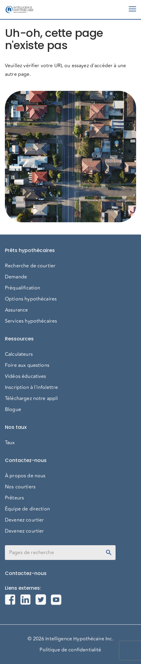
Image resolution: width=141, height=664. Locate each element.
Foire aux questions (27, 365)
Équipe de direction (27, 509)
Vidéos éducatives (25, 376)
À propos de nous (25, 476)
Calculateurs (19, 354)
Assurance (16, 310)
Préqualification (22, 288)
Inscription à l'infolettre (31, 387)
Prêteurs (14, 498)
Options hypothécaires (31, 299)
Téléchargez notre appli (31, 398)
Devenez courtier (24, 520)
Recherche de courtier (30, 266)
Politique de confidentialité (70, 650)
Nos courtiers (20, 487)
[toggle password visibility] (109, 552)
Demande (16, 277)
